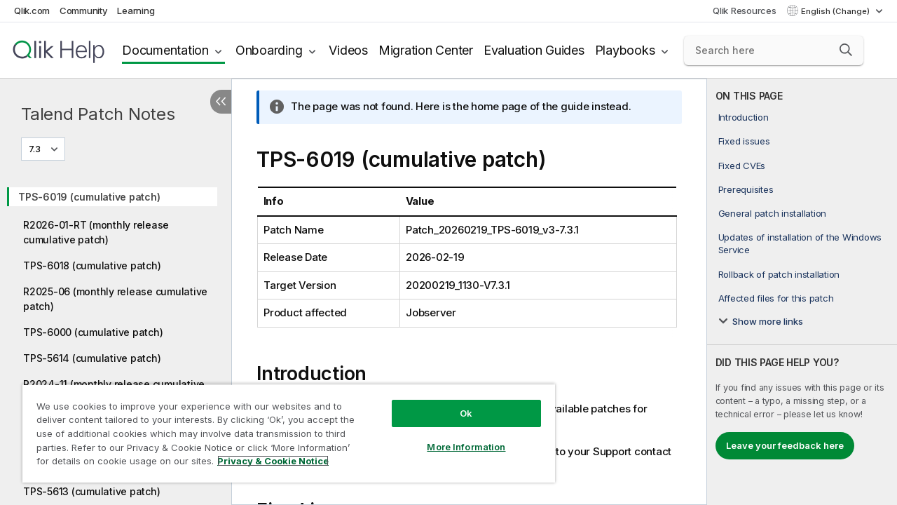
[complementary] (802, 292)
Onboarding (269, 50)
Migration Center (425, 50)
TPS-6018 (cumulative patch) (91, 265)
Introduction (743, 117)
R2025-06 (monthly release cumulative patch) (115, 298)
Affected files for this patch (776, 298)
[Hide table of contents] (220, 102)
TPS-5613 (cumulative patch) (91, 491)
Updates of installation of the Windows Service (800, 243)
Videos (348, 50)
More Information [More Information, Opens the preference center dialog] (455, 436)
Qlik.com (32, 10)
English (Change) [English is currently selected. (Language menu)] (836, 11)
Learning (135, 10)
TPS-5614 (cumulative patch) (91, 358)
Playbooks (625, 50)
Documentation (165, 50)
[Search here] (773, 50)
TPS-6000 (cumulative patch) (93, 332)
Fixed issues (744, 141)
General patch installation (772, 213)
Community (84, 10)
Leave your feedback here (785, 445)
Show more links (767, 321)
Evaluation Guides (534, 50)
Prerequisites (746, 189)
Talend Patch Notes (98, 114)
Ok (455, 402)
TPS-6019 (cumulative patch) (89, 197)
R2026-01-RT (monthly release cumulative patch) (96, 232)
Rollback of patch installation (779, 274)
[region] (282, 428)
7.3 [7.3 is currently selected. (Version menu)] (36, 148)
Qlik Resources (744, 10)
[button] (845, 50)
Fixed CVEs (742, 165)
